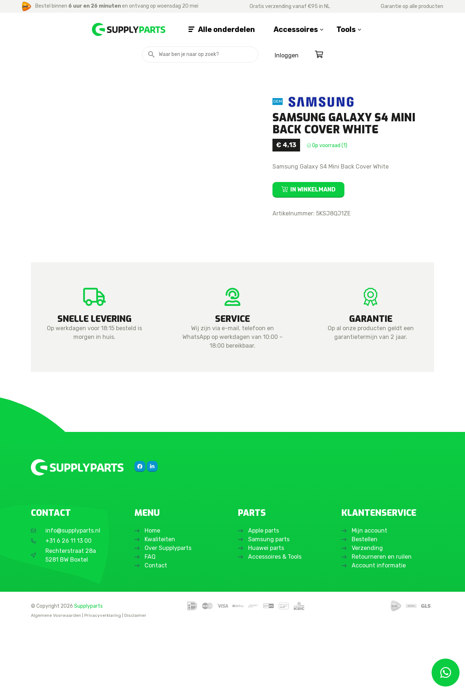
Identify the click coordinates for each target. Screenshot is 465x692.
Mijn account (370, 594)
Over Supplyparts (168, 612)
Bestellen (365, 603)
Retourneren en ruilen (382, 621)
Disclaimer (135, 679)
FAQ (150, 621)
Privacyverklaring (102, 679)
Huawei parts (267, 612)
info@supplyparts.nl (72, 594)
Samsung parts (269, 603)
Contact (156, 629)
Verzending (368, 612)
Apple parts (264, 594)
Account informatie (379, 629)
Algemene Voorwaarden (56, 679)
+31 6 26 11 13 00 (68, 605)
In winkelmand (313, 189)
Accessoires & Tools (275, 621)
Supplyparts (88, 670)
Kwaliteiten (160, 603)
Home (153, 594)
